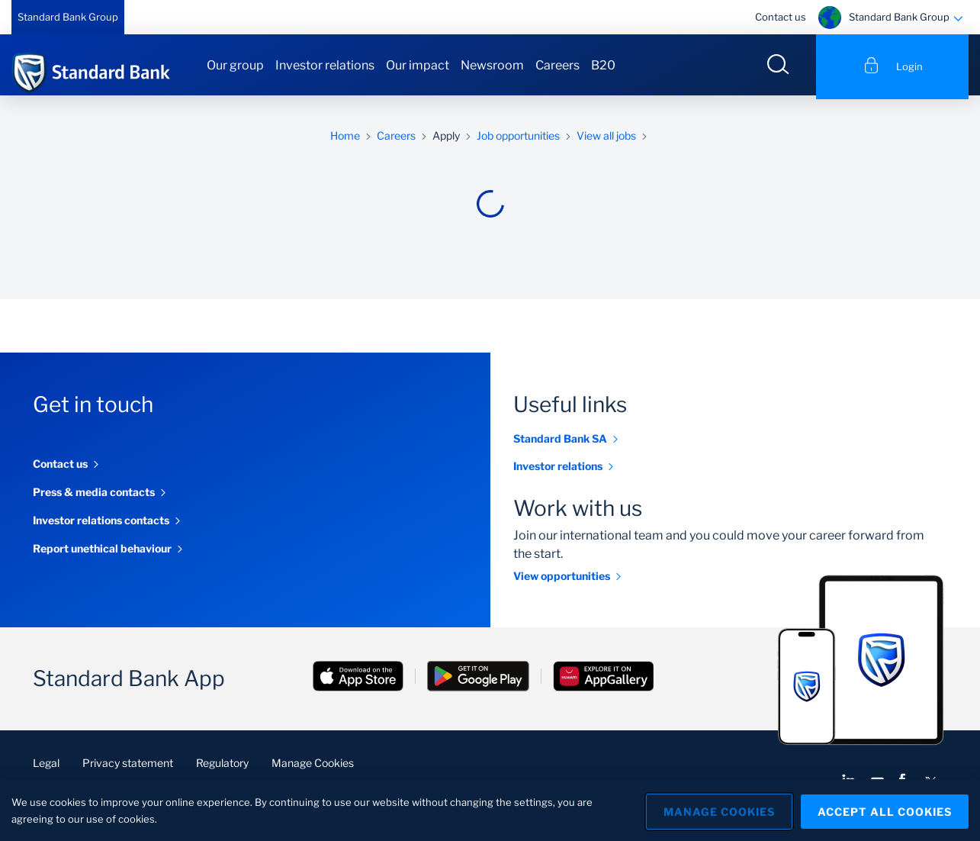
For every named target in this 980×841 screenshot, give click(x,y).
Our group (235, 65)
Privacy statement (127, 766)
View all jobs (606, 139)
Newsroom (492, 65)
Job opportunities (518, 139)
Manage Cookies (313, 766)
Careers (557, 65)
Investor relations (324, 65)
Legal (46, 766)
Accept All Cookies (885, 810)
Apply (446, 139)
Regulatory (222, 766)
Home (345, 139)
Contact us (780, 17)
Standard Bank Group (68, 17)
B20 (603, 65)
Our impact (417, 65)
